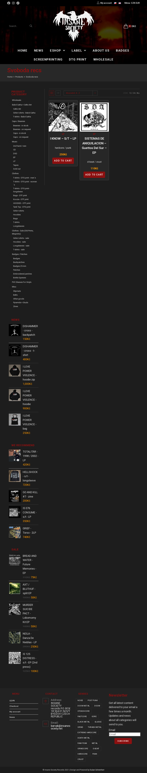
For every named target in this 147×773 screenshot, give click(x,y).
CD (14, 150)
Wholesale (16, 100)
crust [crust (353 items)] (81, 759)
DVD (15, 153)
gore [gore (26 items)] (94, 716)
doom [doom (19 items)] (97, 706)
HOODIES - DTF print (21, 203)
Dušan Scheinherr (97, 770)
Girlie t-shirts (18, 211)
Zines (15, 306)
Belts (15, 295)
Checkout (14, 706)
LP (63, 134)
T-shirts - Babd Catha (22, 117)
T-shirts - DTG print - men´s (24, 178)
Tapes (15, 165)
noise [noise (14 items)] (80, 700)
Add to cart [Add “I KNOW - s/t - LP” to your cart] (63, 160)
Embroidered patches (22, 274)
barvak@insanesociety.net (60, 727)
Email (112, 730)
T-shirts (16, 222)
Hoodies (17, 215)
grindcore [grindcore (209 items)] (83, 749)
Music (14, 142)
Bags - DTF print (20, 195)
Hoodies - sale (19, 242)
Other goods (18, 299)
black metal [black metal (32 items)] (84, 722)
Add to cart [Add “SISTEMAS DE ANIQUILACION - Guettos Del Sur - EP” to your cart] (94, 174)
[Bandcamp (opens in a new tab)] (18, 3)
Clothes (15, 173)
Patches (16, 270)
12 (130, 93)
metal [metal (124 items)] (95, 743)
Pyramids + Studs (20, 302)
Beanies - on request (22, 129)
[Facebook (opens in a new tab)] (9, 3)
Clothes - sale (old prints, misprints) (22, 232)
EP (94, 134)
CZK (133, 3)
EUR (138, 3)
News (12, 717)
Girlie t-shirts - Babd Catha (24, 113)
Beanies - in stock (20, 125)
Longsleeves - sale (21, 246)
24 (134, 93)
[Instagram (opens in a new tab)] (13, 3)
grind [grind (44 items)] (80, 727)
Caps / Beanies (18, 121)
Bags (15, 218)
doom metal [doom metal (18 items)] (84, 706)
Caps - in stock (19, 133)
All (138, 93)
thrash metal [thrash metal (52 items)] (95, 727)
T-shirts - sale (19, 249)
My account (15, 712)
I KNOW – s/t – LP (63, 138)
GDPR (12, 701)
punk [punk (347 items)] (94, 754)
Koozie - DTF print (21, 199)
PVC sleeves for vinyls (21, 282)
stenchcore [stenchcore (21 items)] (84, 711)
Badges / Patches (19, 254)
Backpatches (19, 262)
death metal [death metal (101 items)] (84, 738)
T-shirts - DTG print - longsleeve (21, 190)
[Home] (9, 77)
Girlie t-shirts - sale (21, 238)
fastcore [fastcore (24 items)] (82, 716)
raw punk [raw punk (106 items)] (82, 743)
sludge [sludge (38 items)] (98, 722)
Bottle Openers (19, 278)
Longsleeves (18, 226)
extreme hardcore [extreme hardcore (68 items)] (87, 733)
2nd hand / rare (19, 146)
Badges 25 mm (19, 266)
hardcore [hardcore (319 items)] (83, 754)
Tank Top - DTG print (21, 207)
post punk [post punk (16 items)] (93, 700)
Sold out (17, 169)
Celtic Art (17, 109)
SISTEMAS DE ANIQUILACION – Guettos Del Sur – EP (94, 145)
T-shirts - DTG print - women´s (25, 183)
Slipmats (17, 291)
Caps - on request (20, 137)
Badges (16, 258)
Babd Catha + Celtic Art (22, 105)
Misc (14, 287)
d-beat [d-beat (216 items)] (96, 749)
